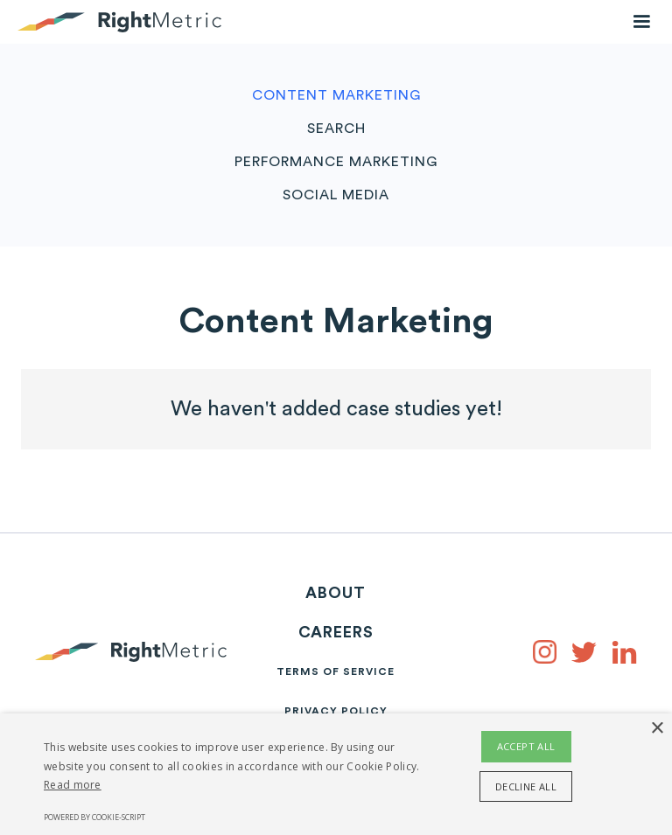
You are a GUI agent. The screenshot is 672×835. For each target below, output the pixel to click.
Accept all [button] (526, 746)
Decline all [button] (525, 786)
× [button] (656, 728)
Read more (73, 784)
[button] (641, 22)
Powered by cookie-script (94, 817)
